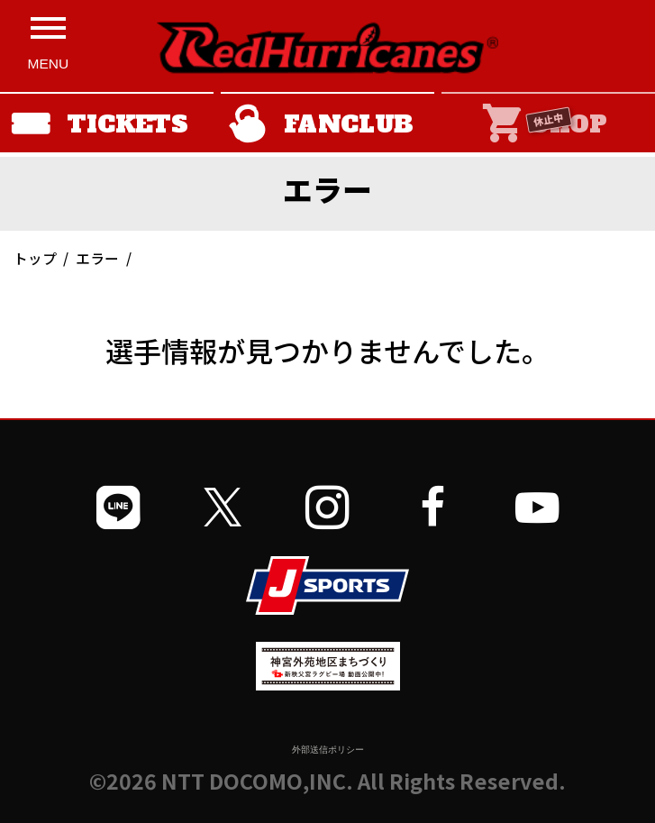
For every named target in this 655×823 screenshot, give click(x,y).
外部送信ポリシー (328, 749)
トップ (35, 258)
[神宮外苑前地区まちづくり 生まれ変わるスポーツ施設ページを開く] (328, 684)
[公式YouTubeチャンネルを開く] (537, 507)
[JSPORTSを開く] (328, 585)
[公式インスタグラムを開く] (327, 507)
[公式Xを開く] (222, 507)
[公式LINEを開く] (118, 507)
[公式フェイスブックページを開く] (432, 507)
